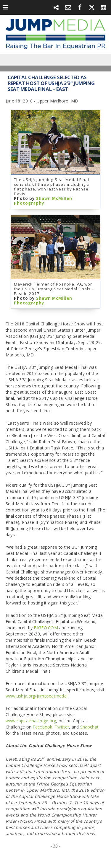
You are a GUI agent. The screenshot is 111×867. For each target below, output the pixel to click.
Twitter (62, 727)
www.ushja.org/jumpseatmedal (37, 696)
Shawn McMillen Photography (43, 201)
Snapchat (89, 727)
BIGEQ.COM (46, 627)
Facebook (42, 727)
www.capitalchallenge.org (31, 720)
